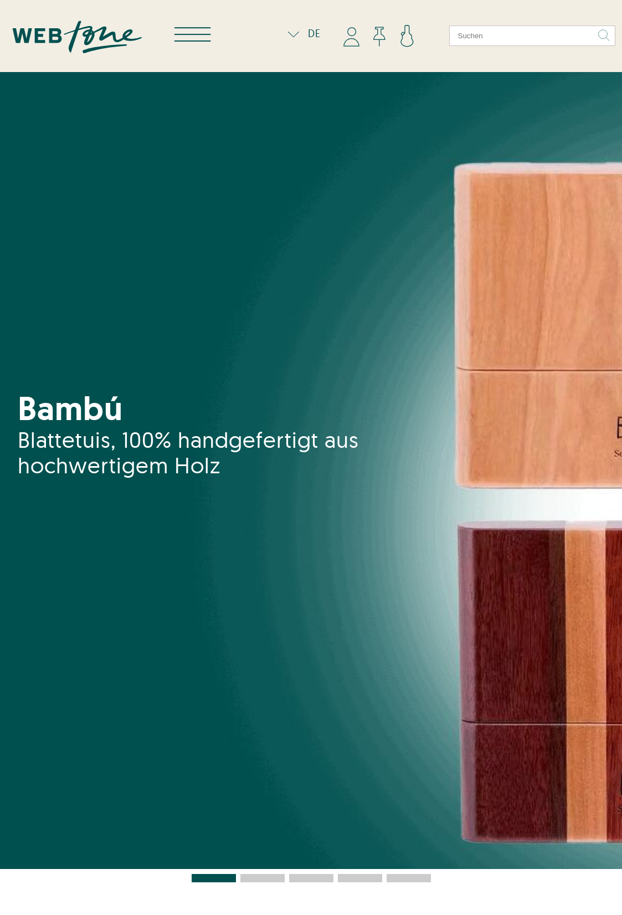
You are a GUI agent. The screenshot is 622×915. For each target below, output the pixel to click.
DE (301, 33)
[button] (214, 878)
